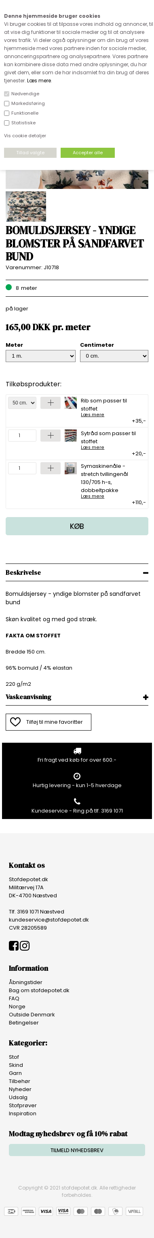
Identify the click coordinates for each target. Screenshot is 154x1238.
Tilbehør (19, 1081)
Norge (17, 1006)
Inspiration (22, 1113)
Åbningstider (25, 982)
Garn (15, 1073)
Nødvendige (25, 93)
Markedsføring (28, 103)
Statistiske (23, 122)
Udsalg (18, 1097)
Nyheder (20, 1089)
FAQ (14, 998)
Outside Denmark (32, 1014)
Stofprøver (23, 1105)
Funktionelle (24, 113)
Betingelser (24, 1022)
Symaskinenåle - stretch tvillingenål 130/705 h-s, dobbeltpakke (110, 480)
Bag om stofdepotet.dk (39, 990)
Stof (14, 1057)
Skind (16, 1065)
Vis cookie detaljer (25, 135)
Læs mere (39, 80)
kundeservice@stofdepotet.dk (49, 920)
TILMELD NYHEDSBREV (77, 1150)
